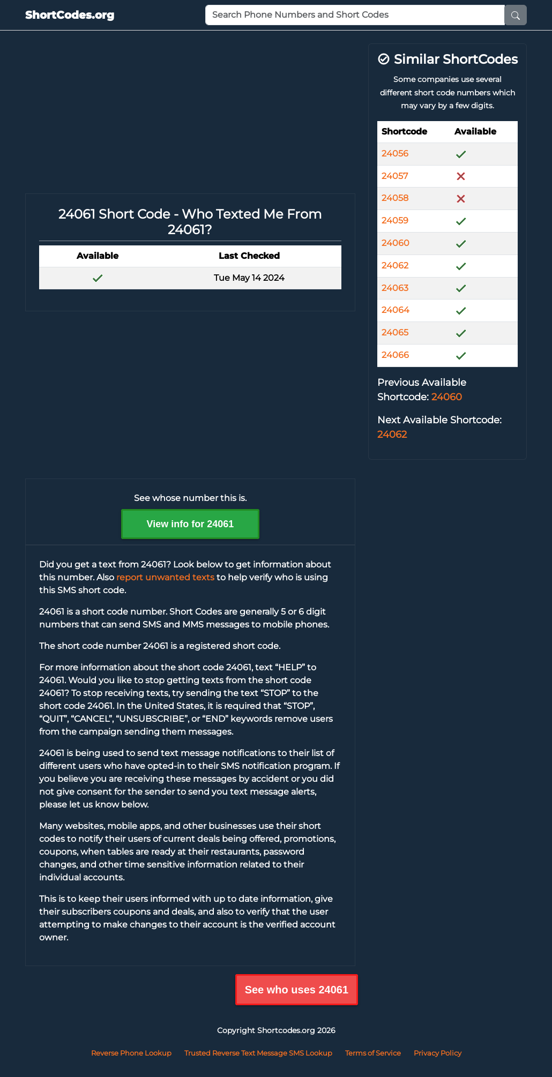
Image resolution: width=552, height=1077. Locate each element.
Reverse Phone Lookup (131, 1053)
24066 (395, 355)
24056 (395, 153)
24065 (395, 332)
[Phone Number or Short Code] (355, 15)
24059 (395, 220)
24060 (395, 243)
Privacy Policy (437, 1053)
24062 (395, 265)
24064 (395, 310)
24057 (395, 176)
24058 (395, 198)
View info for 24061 (190, 524)
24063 (395, 288)
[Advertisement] (190, 118)
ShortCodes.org (69, 15)
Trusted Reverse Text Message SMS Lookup (258, 1053)
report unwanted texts (165, 577)
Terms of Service (373, 1053)
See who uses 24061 (296, 990)
